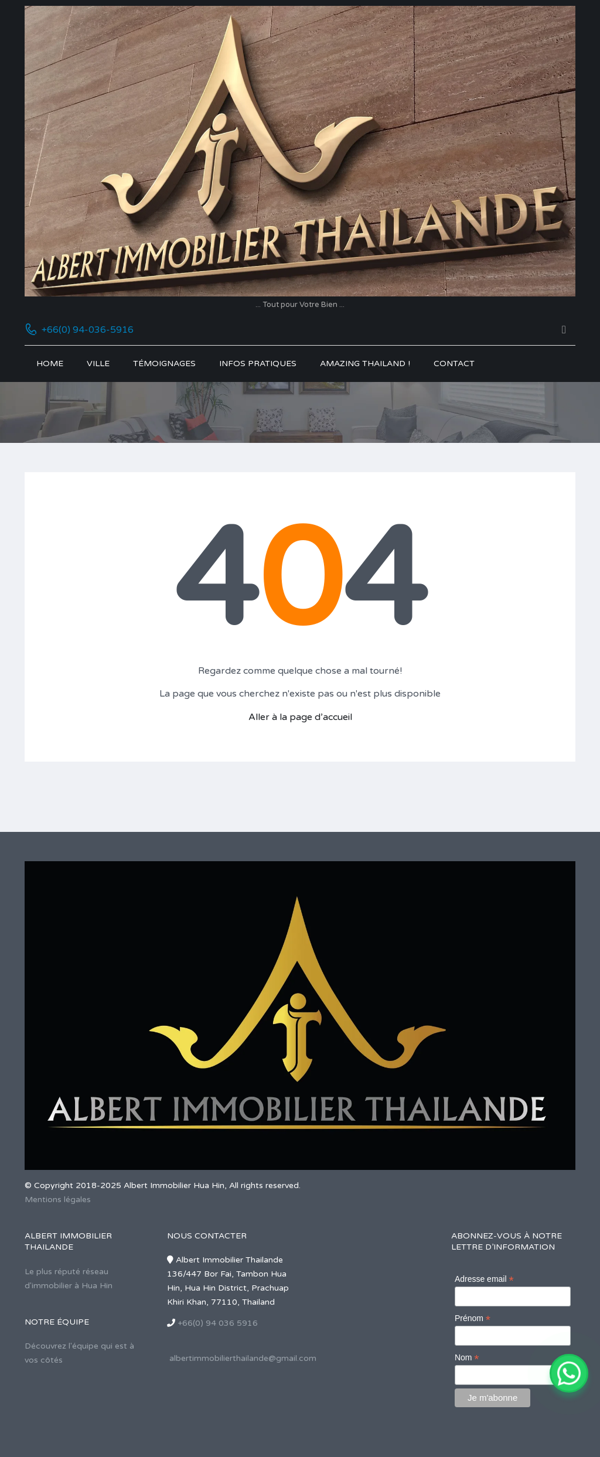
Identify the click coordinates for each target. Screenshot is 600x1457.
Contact (454, 363)
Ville (98, 363)
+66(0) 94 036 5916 (218, 1323)
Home (49, 363)
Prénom (472, 1318)
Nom (467, 1357)
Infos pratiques (257, 363)
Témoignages (164, 363)
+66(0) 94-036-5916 (88, 330)
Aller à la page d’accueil (300, 717)
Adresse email (484, 1279)
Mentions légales (58, 1200)
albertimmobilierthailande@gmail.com (242, 1358)
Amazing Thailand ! (365, 363)
